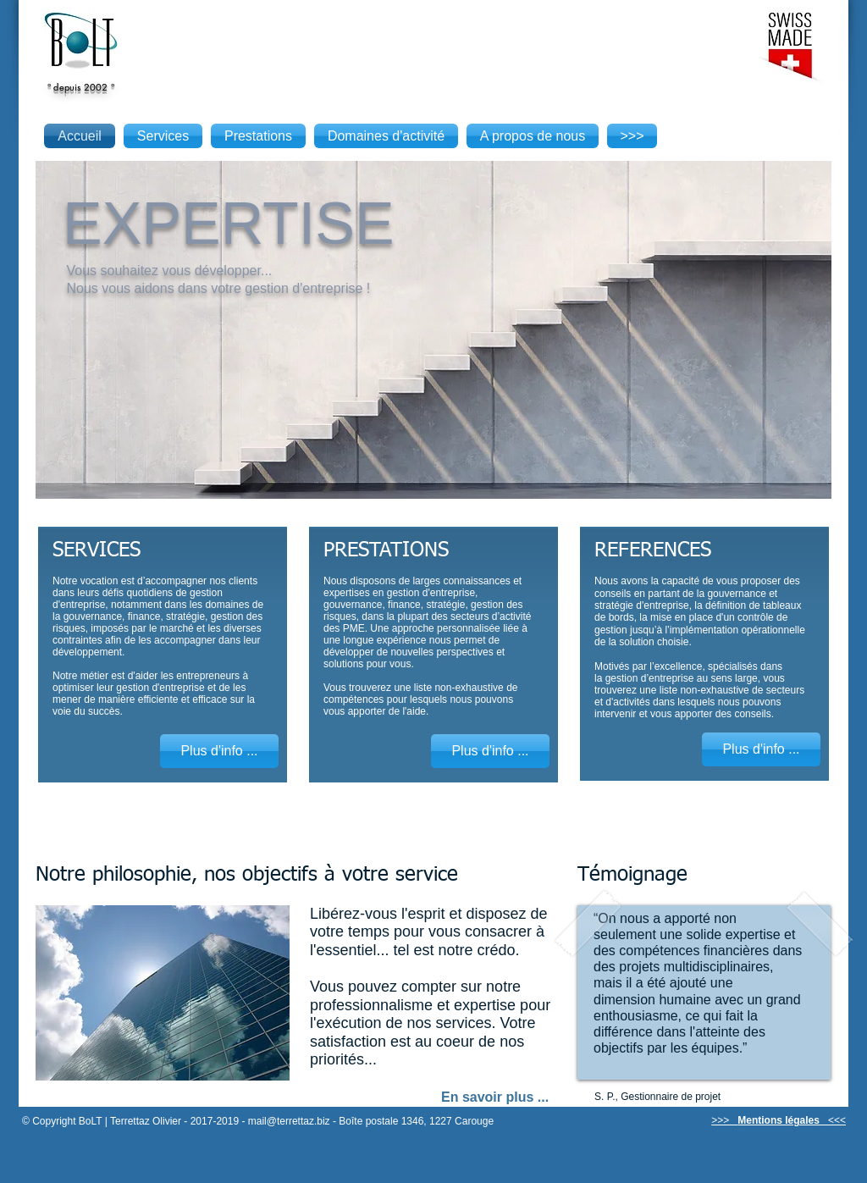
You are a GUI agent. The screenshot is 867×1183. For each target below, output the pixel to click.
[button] (433, 329)
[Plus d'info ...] (219, 751)
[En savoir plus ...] (499, 1097)
